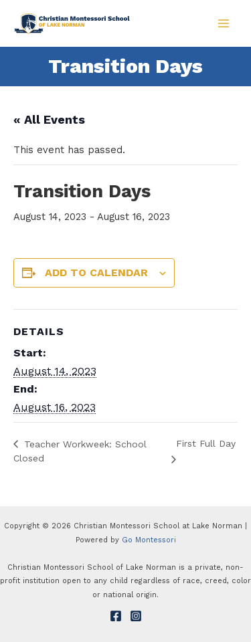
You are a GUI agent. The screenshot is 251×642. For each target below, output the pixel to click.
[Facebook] (116, 616)
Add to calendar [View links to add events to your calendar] (96, 272)
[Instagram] (136, 616)
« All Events (49, 119)
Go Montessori (149, 540)
